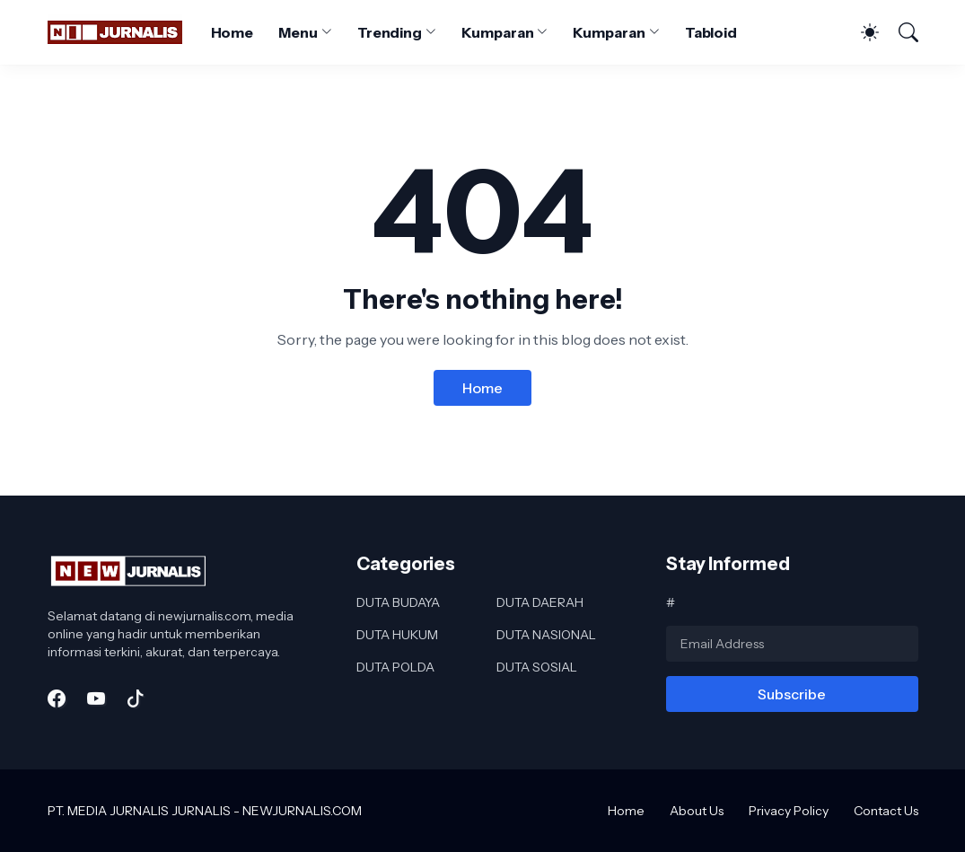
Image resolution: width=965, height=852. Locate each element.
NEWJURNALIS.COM (302, 811)
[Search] (900, 32)
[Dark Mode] (861, 32)
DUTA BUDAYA (398, 602)
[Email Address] (792, 644)
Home (232, 32)
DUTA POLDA (395, 667)
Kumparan (497, 32)
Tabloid (711, 32)
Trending (389, 32)
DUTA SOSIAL (536, 667)
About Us (697, 811)
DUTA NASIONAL (546, 635)
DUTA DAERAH (539, 602)
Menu (298, 32)
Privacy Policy (789, 811)
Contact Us (886, 811)
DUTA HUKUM (397, 635)
